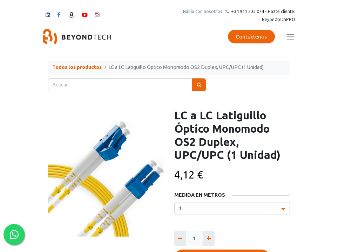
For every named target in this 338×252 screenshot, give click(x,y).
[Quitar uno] (180, 238)
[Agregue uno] (208, 238)
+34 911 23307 (246, 11)
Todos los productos (77, 67)
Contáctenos (251, 37)
